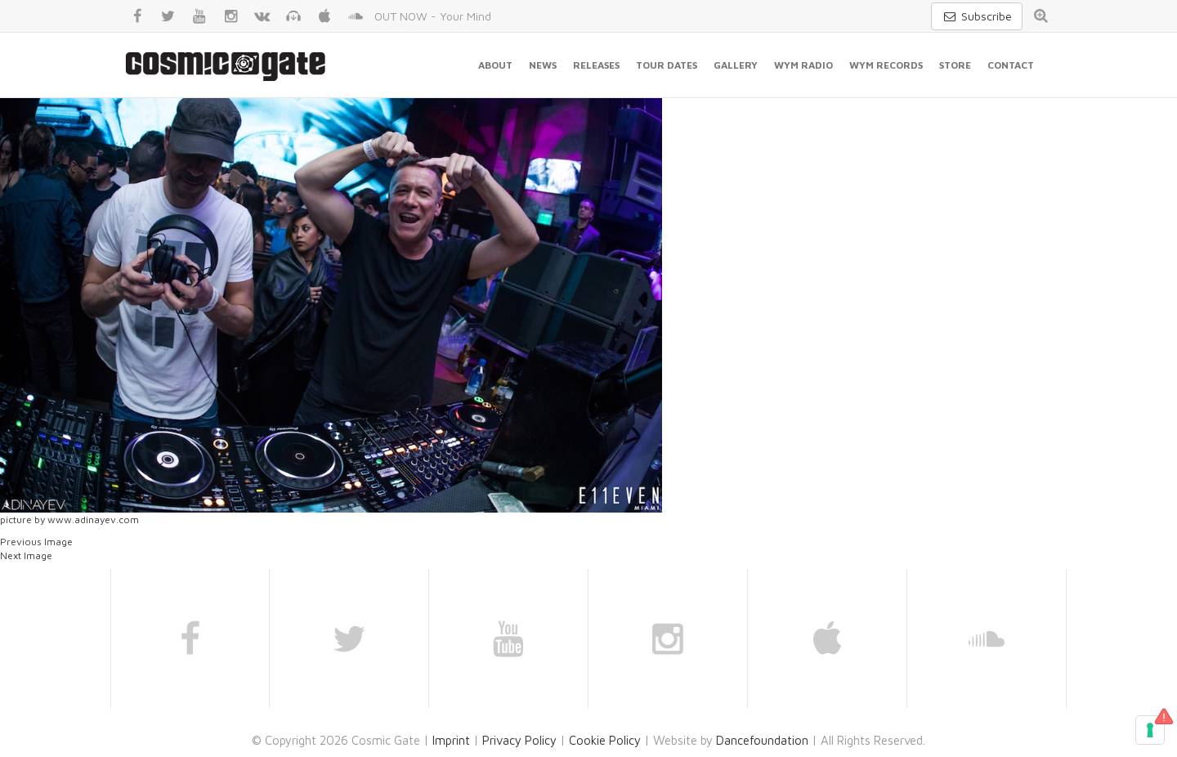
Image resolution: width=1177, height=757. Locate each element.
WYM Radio (803, 65)
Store (955, 65)
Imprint (451, 740)
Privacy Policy (519, 740)
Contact (1010, 65)
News (543, 65)
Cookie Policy (605, 740)
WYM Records (886, 65)
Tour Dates (666, 65)
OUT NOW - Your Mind (432, 16)
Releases (596, 65)
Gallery (736, 65)
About (495, 65)
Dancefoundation (762, 740)
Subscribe (977, 16)
